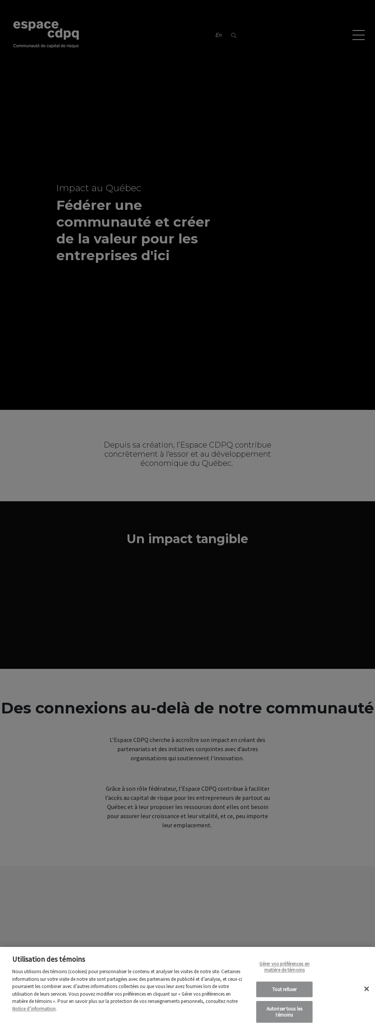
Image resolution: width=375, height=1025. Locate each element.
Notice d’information (34, 1012)
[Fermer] (366, 992)
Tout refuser (284, 993)
